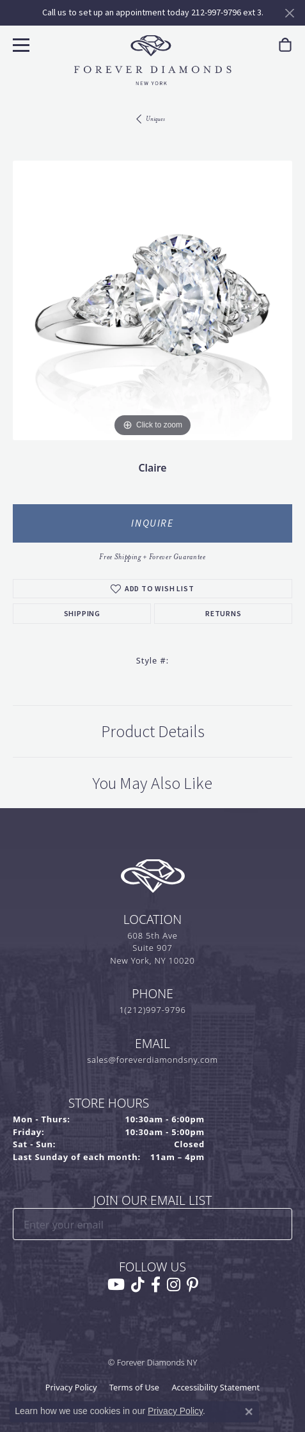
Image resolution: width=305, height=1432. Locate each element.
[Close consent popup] (249, 1411)
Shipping (82, 614)
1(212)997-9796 (152, 1009)
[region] (152, 300)
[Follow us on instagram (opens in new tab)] (173, 1285)
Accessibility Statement (215, 1387)
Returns (223, 614)
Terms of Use (134, 1387)
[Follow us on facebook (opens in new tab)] (155, 1285)
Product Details (153, 731)
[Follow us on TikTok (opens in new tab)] (138, 1285)
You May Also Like (152, 783)
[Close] (289, 13)
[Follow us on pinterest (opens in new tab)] (192, 1285)
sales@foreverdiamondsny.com (152, 1059)
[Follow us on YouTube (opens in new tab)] (116, 1285)
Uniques (155, 119)
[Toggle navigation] (19, 43)
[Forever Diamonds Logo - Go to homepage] (153, 60)
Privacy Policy (71, 1387)
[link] (285, 45)
